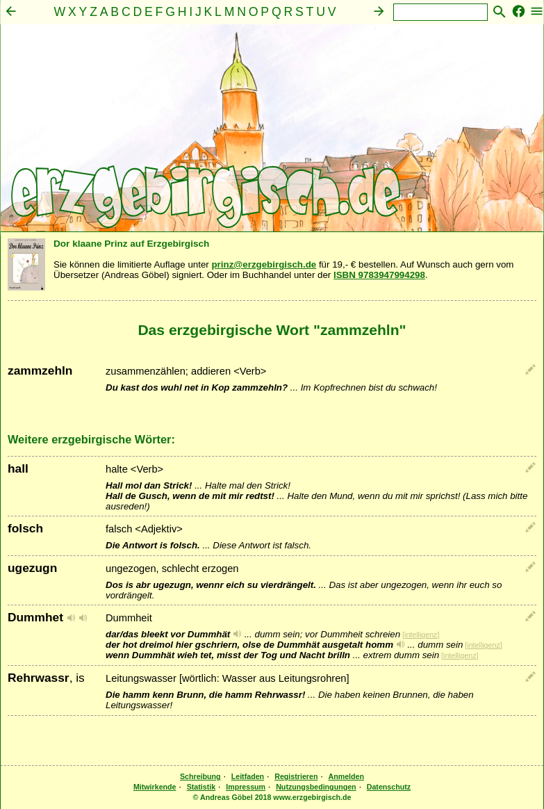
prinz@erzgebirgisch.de (263, 264)
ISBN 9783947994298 (379, 275)
